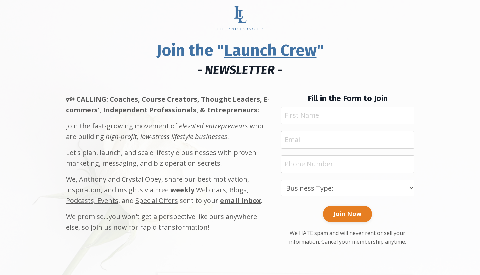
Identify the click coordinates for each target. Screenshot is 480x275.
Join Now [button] (347, 214)
